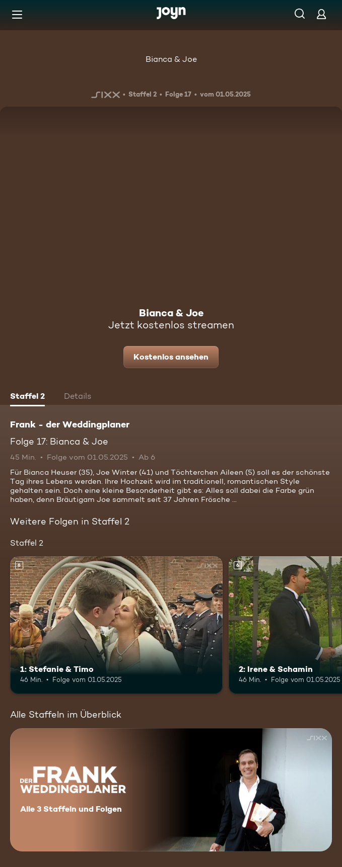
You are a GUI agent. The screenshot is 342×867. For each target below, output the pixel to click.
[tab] (27, 397)
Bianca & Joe (171, 59)
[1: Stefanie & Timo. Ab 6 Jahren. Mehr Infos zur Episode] (116, 625)
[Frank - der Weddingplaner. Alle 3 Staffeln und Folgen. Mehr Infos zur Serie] (171, 789)
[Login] (321, 14)
